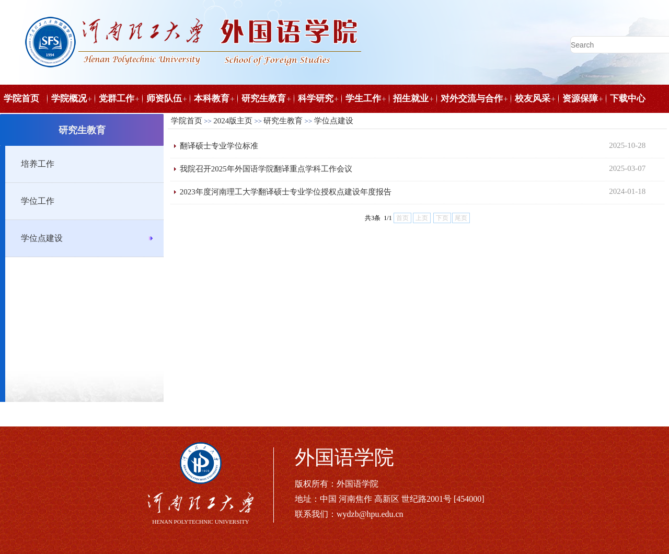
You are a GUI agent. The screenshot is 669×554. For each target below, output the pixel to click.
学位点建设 (42, 238)
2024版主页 (232, 121)
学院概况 (69, 98)
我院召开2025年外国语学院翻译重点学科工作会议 (266, 169)
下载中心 (627, 98)
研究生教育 (263, 98)
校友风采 (532, 98)
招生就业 (411, 98)
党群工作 (116, 98)
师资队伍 (164, 98)
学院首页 (21, 98)
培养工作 (37, 163)
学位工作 (37, 201)
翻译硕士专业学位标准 (219, 146)
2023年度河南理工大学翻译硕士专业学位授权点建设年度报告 (285, 192)
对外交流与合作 (472, 98)
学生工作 (363, 98)
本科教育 (211, 98)
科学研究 (315, 98)
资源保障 (580, 98)
